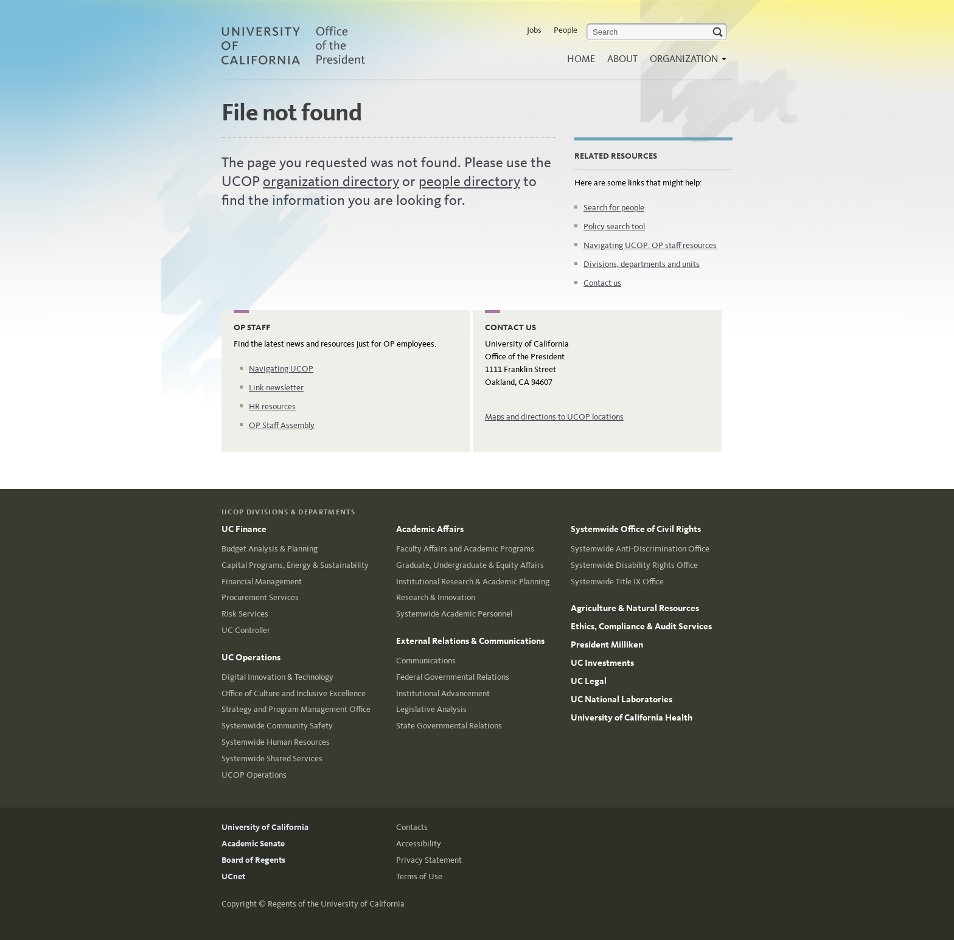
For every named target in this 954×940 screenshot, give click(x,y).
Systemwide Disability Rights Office (634, 565)
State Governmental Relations (449, 726)
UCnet (233, 876)
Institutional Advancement (443, 693)
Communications (426, 660)
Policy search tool (614, 226)
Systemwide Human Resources (275, 742)
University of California (264, 827)
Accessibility (418, 843)
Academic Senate (253, 843)
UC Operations (250, 657)
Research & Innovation (435, 597)
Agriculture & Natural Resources (635, 608)
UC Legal (589, 681)
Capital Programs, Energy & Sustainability (295, 565)
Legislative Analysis (431, 709)
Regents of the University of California (336, 904)
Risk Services (244, 614)
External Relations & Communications (470, 640)
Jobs (534, 30)
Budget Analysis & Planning (269, 549)
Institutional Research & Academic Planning (472, 581)
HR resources (272, 406)
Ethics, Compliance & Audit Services (641, 626)
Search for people (613, 207)
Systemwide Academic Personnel (454, 614)
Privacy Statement (429, 860)
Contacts (412, 827)
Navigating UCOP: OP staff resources (650, 245)
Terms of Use (419, 876)
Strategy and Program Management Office (296, 709)
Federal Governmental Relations (452, 677)
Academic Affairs (430, 529)
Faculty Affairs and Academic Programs (465, 549)
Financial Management (261, 581)
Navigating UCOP (281, 369)
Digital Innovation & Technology (277, 677)
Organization (685, 62)
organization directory (331, 181)
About (622, 58)
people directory (469, 181)
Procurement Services (260, 597)
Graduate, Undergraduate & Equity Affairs (470, 565)
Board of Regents (253, 860)
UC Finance (243, 529)
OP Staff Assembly (282, 425)
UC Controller (245, 630)
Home (581, 58)
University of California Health (631, 717)
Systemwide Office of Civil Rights (636, 529)
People (565, 30)
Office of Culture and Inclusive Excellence (293, 693)
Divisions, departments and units (641, 264)
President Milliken (607, 644)
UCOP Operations (254, 775)
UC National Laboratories (621, 699)
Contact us (602, 283)
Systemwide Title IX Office (617, 581)
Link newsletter (276, 387)
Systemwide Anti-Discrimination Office (640, 549)
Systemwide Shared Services (271, 758)
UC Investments (602, 662)
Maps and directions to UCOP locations (554, 417)
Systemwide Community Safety (277, 726)
